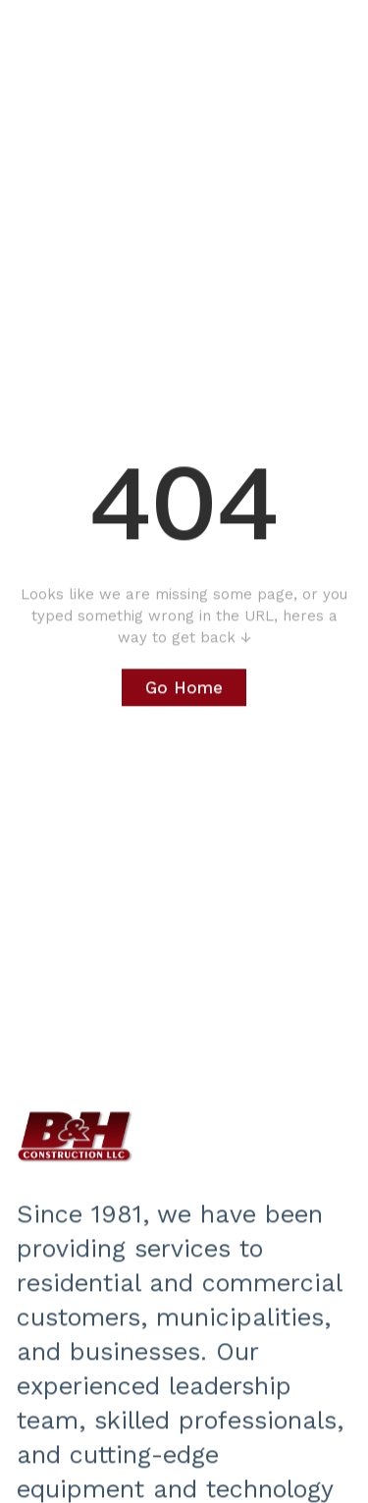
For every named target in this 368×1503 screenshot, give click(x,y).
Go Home (184, 688)
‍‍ (75, 1137)
